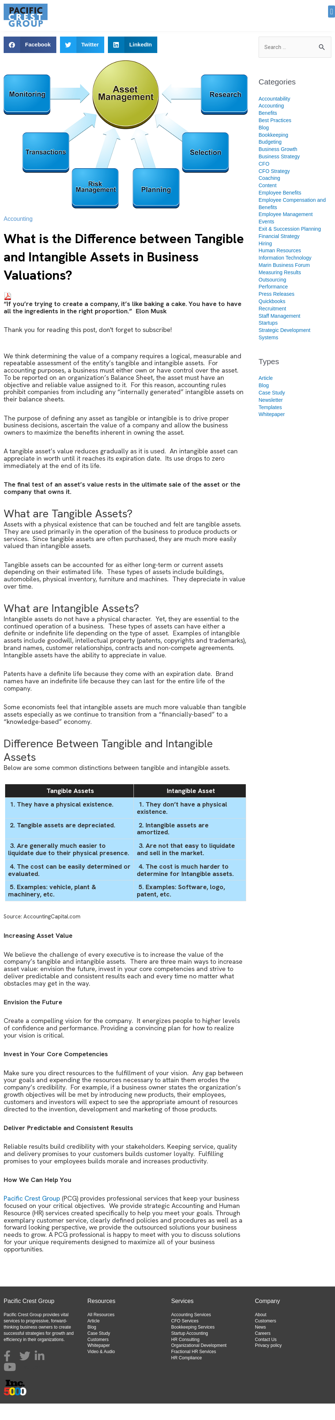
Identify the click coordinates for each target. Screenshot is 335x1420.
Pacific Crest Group (32, 1215)
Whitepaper (272, 431)
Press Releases (276, 310)
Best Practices (275, 137)
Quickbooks (272, 318)
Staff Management (279, 332)
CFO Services (185, 1337)
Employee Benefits (280, 209)
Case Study (272, 409)
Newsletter (271, 416)
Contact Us (265, 1356)
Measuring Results (280, 289)
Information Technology (285, 274)
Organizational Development (198, 1361)
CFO (264, 180)
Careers (263, 1349)
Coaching (269, 194)
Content (267, 202)
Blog (264, 144)
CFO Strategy (274, 187)
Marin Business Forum (284, 281)
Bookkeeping (273, 151)
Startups (268, 339)
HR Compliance (186, 1374)
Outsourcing (272, 296)
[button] (331, 11)
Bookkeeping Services (193, 1343)
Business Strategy (279, 173)
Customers (98, 1356)
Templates (270, 424)
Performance (273, 303)
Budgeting (270, 158)
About (260, 1331)
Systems (268, 354)
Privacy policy (268, 1361)
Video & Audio (101, 1368)
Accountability (274, 115)
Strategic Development (284, 347)
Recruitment (272, 325)
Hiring (265, 260)
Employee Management (286, 231)
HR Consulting (185, 1356)
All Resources (100, 1331)
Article (266, 394)
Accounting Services (191, 1331)
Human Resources (280, 267)
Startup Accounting (189, 1349)
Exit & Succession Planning (290, 245)
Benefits (268, 129)
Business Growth (278, 166)
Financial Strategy (279, 253)
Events (266, 238)
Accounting (18, 235)
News (260, 1343)
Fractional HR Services (193, 1368)
